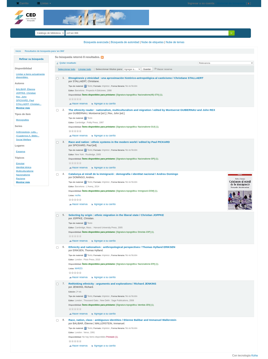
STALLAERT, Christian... (28, 104)
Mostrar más (23, 108)
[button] (22, 3)
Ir (231, 33)
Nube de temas (175, 42)
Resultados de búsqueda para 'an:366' (44, 51)
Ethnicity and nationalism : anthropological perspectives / (122, 247)
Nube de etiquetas (152, 42)
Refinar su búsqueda (31, 59)
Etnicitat (20, 163)
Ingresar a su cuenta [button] (201, 3)
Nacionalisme (23, 175)
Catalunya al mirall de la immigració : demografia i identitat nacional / (123, 173)
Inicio (18, 51)
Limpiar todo (84, 69)
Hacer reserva (80, 103)
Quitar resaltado (67, 63)
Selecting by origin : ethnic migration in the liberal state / (116, 215)
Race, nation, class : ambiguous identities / (122, 319)
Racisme (20, 178)
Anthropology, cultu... (27, 132)
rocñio (78, 195)
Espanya (20, 151)
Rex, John (21, 96)
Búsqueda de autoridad (125, 42)
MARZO (78, 268)
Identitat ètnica (23, 167)
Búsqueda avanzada (96, 42)
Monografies (22, 120)
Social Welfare (23, 139)
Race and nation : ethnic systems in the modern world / (119, 141)
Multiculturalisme (25, 171)
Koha (254, 355)
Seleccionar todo (66, 69)
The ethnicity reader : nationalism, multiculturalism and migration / (142, 109)
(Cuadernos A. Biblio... (27, 135)
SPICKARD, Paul (25, 100)
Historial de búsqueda (231, 3)
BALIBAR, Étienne (25, 89)
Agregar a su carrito (105, 103)
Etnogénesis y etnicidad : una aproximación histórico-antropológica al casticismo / (136, 77)
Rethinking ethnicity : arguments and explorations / (112, 283)
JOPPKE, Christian (26, 93)
